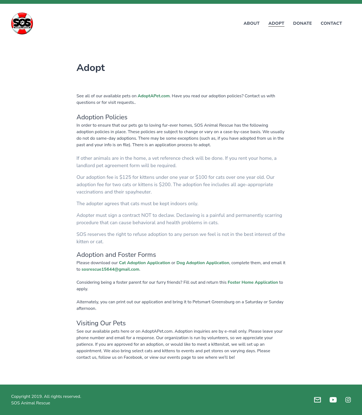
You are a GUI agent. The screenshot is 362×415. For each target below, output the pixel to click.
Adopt (276, 23)
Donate (302, 23)
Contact (331, 23)
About (252, 23)
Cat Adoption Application (144, 263)
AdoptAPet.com (154, 96)
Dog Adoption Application (202, 263)
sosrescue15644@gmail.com (110, 269)
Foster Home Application (253, 282)
